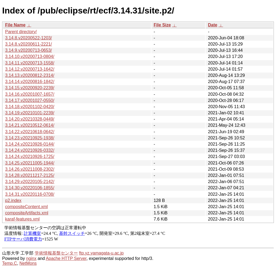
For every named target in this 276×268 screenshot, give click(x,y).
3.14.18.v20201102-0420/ (29, 106)
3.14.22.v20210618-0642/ (29, 131)
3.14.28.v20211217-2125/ (29, 175)
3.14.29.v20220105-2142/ (29, 181)
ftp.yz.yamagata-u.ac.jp (101, 253)
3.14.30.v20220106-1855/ (29, 187)
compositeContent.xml (26, 206)
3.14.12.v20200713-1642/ (29, 69)
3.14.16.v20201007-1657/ (29, 94)
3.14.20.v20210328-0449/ (29, 119)
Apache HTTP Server (66, 258)
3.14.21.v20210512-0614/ (29, 125)
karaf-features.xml (22, 219)
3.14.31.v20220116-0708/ (29, 194)
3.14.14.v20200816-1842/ (29, 81)
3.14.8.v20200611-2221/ (28, 44)
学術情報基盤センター (56, 253)
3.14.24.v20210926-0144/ (29, 144)
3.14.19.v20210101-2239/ (29, 113)
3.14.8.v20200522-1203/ (28, 38)
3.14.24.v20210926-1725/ (29, 156)
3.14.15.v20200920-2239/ (29, 87)
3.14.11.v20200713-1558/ (29, 63)
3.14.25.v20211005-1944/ (29, 163)
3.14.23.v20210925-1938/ (29, 138)
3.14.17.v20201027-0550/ (29, 100)
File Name (15, 25)
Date (212, 25)
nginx (31, 258)
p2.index (13, 200)
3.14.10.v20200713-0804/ (29, 56)
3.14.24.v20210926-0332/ (29, 150)
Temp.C (9, 263)
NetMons (28, 263)
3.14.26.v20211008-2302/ (29, 169)
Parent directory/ (21, 31)
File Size (162, 25)
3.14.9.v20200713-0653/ (28, 50)
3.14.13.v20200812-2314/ (29, 75)
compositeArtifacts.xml (26, 213)
